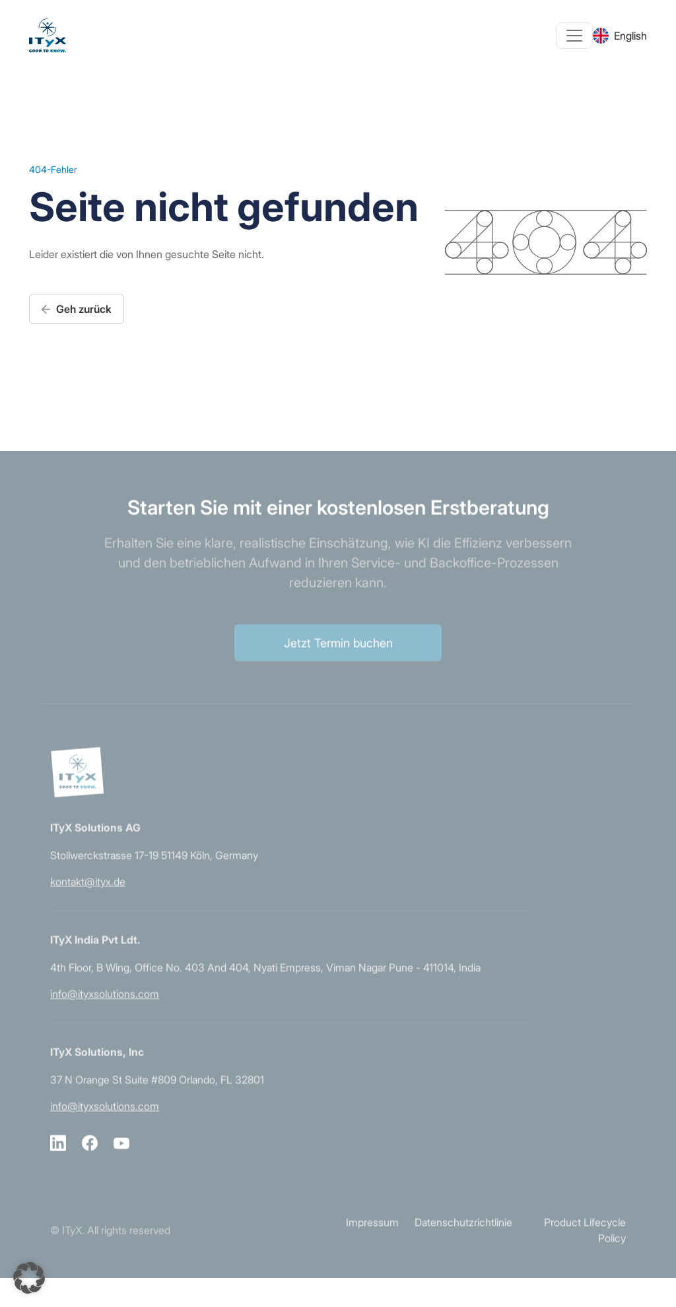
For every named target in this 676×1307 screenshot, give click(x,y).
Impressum (372, 1233)
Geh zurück (77, 309)
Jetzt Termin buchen (338, 654)
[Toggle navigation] (574, 35)
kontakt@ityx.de (87, 893)
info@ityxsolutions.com (104, 1005)
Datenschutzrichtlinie (463, 1233)
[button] (29, 1278)
